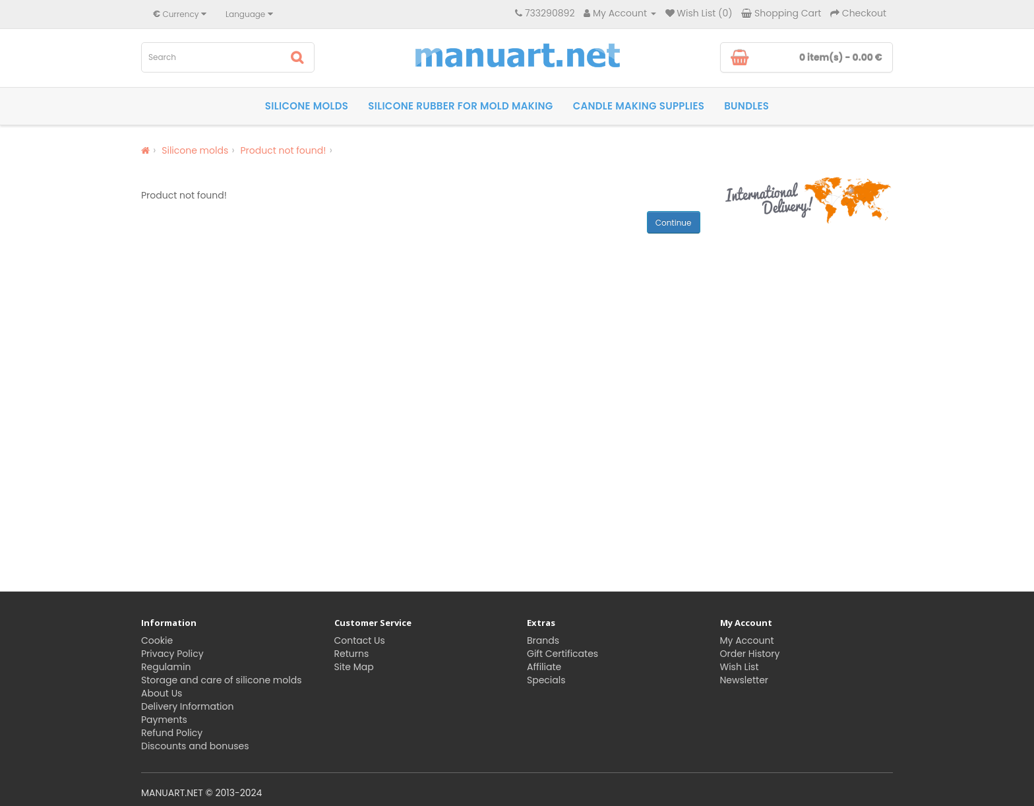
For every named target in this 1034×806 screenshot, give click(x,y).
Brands (543, 640)
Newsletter (744, 680)
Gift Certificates (562, 653)
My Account (747, 640)
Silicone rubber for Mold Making (460, 106)
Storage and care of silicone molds (221, 680)
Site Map (354, 666)
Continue (673, 222)
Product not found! (283, 150)
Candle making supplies (639, 106)
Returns (351, 653)
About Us (161, 693)
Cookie (157, 640)
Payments (164, 719)
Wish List (739, 666)
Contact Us (359, 640)
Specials (546, 680)
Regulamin (166, 666)
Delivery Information (187, 706)
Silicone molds (306, 106)
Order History (750, 653)
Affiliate (544, 666)
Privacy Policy (172, 653)
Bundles (746, 106)
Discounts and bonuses (195, 746)
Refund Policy (171, 732)
